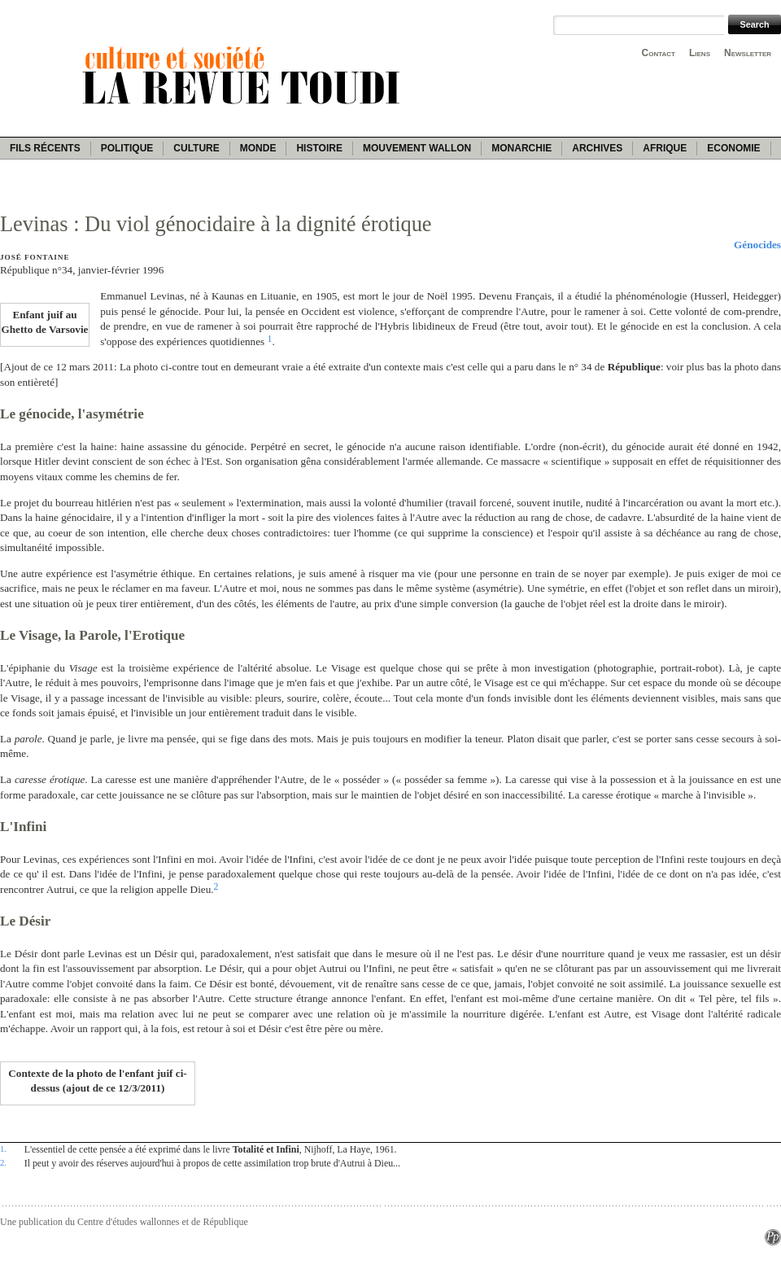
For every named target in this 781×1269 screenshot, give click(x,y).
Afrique (665, 148)
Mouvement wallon (417, 148)
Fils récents (45, 148)
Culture (196, 148)
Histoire (319, 148)
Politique (127, 148)
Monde (258, 148)
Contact (658, 53)
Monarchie (521, 148)
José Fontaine (34, 257)
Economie (733, 148)
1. (3, 1148)
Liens (699, 53)
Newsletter (747, 53)
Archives (597, 148)
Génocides (757, 244)
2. (3, 1162)
